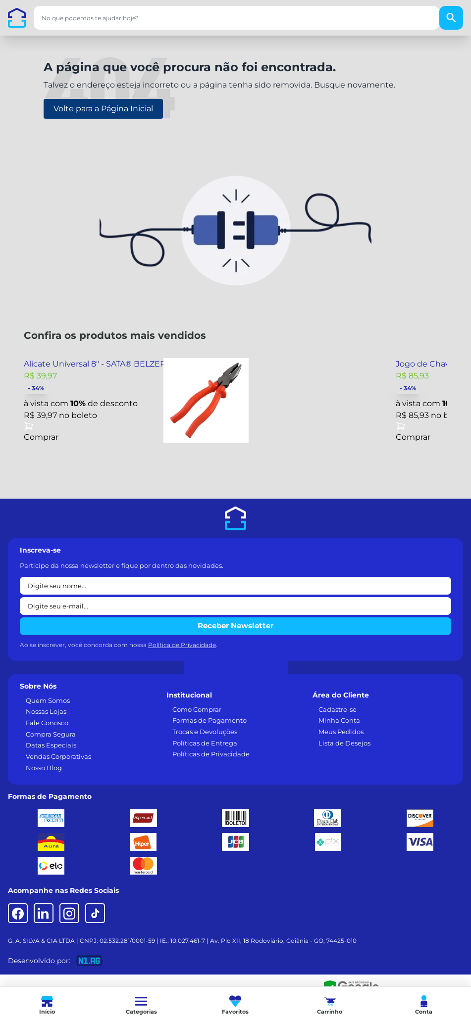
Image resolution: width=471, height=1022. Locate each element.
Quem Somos (48, 700)
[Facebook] (18, 913)
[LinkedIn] (43, 913)
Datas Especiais (51, 745)
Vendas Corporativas (58, 756)
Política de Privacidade (182, 645)
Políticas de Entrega (204, 743)
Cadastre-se (337, 709)
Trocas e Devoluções (204, 732)
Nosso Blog (44, 768)
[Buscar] (451, 18)
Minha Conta (339, 720)
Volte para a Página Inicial (103, 108)
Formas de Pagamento (209, 720)
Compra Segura (51, 734)
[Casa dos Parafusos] (17, 18)
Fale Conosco (47, 723)
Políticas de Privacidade (211, 754)
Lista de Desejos (344, 743)
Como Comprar (196, 709)
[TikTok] (95, 913)
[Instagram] (69, 913)
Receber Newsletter (235, 625)
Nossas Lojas (46, 711)
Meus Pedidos (341, 732)
